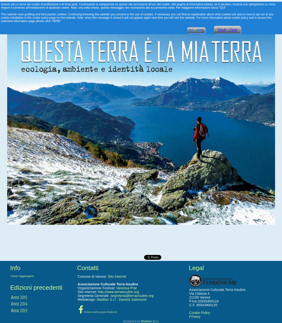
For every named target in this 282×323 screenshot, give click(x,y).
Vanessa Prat (126, 288)
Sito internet (117, 276)
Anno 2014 (19, 304)
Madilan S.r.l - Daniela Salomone (122, 299)
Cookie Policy (199, 313)
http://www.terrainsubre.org (118, 292)
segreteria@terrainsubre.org (131, 296)
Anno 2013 (19, 310)
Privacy (195, 316)
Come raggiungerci (22, 276)
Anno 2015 (19, 297)
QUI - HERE (196, 30)
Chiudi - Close (227, 29)
